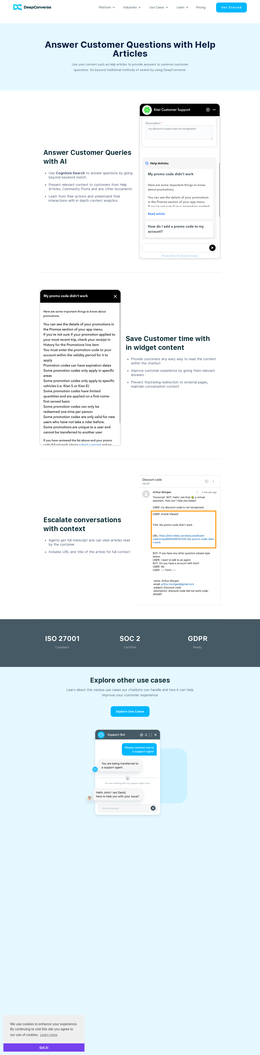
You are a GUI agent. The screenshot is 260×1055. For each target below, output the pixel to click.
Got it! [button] (43, 1047)
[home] (34, 7)
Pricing (201, 7)
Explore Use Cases (130, 711)
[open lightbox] (180, 181)
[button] (105, 7)
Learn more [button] (48, 1035)
